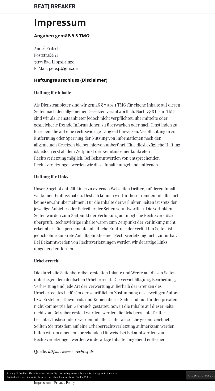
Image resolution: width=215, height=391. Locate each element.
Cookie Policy (83, 377)
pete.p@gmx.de (63, 68)
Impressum (42, 382)
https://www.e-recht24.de (71, 351)
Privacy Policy (64, 382)
